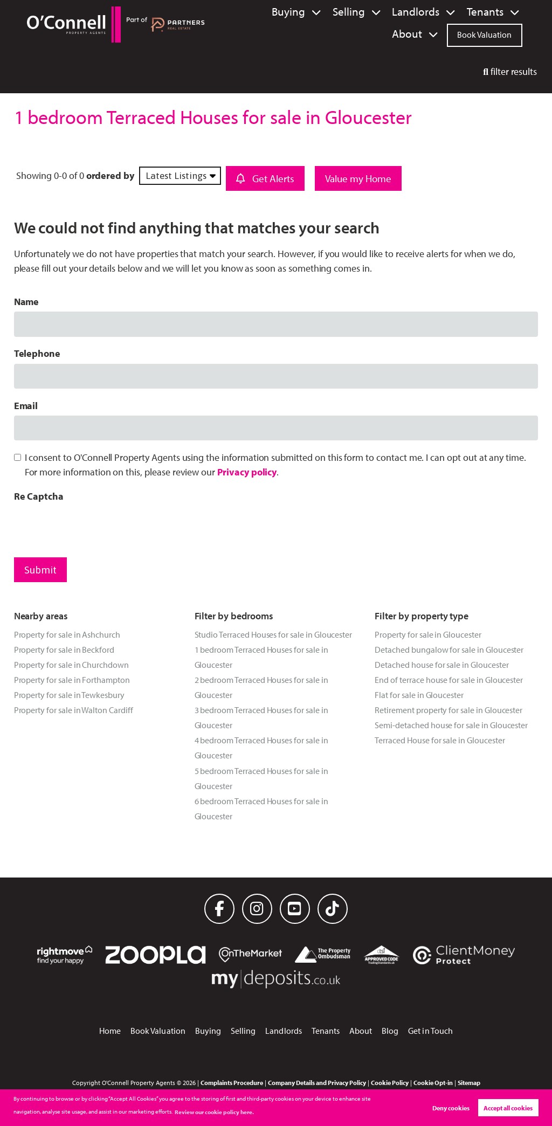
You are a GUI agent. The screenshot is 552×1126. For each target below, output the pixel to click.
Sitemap (469, 1082)
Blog (390, 1030)
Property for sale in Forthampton (72, 679)
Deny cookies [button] (451, 1108)
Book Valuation (484, 33)
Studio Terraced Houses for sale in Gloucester (274, 634)
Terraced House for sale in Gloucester (440, 740)
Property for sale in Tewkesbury (69, 694)
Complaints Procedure (232, 1082)
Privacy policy (247, 472)
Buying (270, 11)
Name (26, 301)
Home (110, 1030)
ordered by (110, 175)
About (492, 11)
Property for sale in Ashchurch (67, 634)
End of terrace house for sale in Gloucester (449, 679)
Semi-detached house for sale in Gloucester (451, 725)
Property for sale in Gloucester (428, 634)
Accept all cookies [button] (508, 1108)
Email (26, 405)
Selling (322, 11)
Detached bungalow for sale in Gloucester (449, 649)
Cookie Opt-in (433, 1082)
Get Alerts (265, 178)
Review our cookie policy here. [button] (214, 1112)
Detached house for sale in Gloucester (441, 664)
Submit (40, 570)
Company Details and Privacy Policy (317, 1082)
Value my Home (358, 178)
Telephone (37, 353)
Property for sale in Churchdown (71, 664)
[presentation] (96, 527)
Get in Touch (430, 1030)
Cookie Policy (390, 1082)
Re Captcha (39, 496)
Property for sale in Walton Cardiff (73, 709)
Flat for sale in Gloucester (419, 694)
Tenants (439, 11)
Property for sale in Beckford (64, 649)
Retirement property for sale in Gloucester (448, 709)
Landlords (380, 11)
